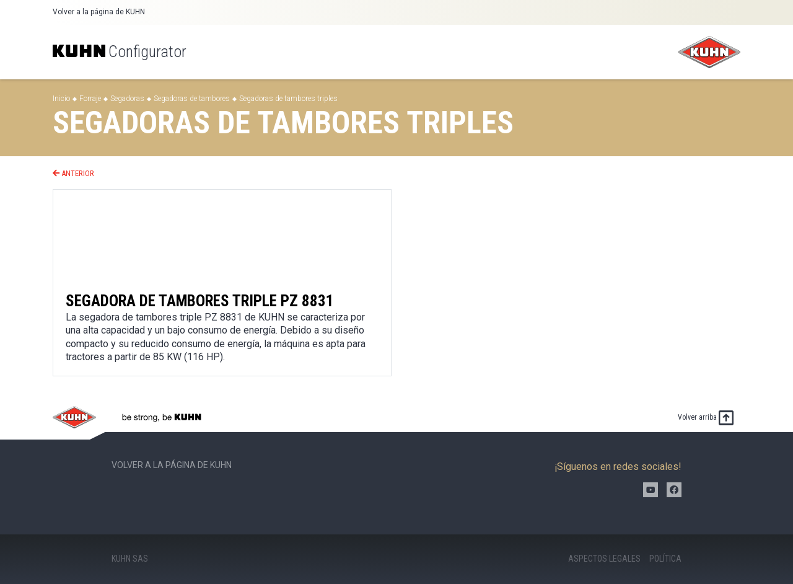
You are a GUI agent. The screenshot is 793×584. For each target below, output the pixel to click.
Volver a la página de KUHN (99, 11)
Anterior (73, 173)
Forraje (90, 98)
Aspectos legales (604, 559)
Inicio (61, 98)
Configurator (119, 51)
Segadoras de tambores (192, 98)
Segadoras (127, 98)
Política (665, 559)
